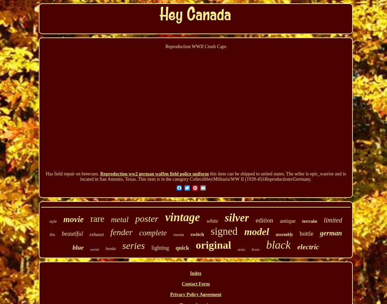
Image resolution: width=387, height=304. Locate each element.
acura (241, 249)
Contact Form (196, 283)
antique (287, 221)
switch (197, 234)
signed (224, 231)
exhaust (97, 234)
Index (195, 273)
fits (52, 234)
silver (237, 218)
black (278, 245)
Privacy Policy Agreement (195, 294)
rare (97, 219)
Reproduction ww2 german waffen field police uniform (154, 173)
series (133, 245)
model (256, 231)
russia (178, 234)
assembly (284, 234)
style (53, 221)
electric (308, 247)
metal (119, 219)
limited (333, 220)
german (331, 233)
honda (111, 248)
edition (264, 220)
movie (73, 219)
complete (153, 233)
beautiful (72, 233)
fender (121, 232)
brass (256, 249)
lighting (160, 248)
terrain (309, 221)
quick (182, 248)
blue (78, 247)
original (213, 245)
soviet (94, 249)
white (212, 221)
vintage (182, 217)
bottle (306, 233)
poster (146, 218)
